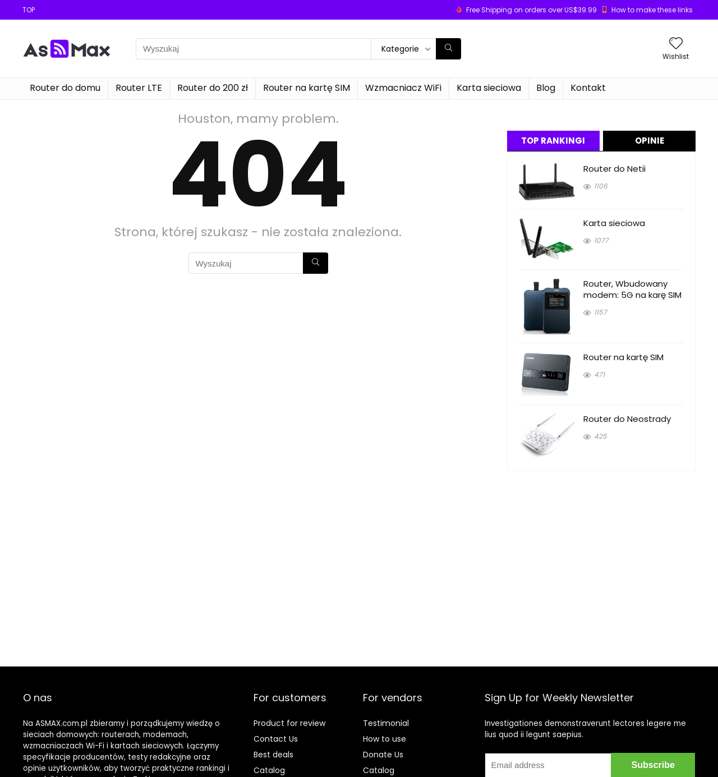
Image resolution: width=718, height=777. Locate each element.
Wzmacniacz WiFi (403, 87)
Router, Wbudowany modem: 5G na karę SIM (632, 289)
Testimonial (386, 723)
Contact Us (276, 738)
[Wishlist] (676, 44)
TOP (28, 10)
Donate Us (383, 754)
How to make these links (652, 10)
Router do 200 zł (212, 87)
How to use (384, 738)
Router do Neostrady (627, 419)
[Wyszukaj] (448, 48)
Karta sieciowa (489, 87)
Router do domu (65, 87)
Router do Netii (614, 168)
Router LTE (139, 87)
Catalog (269, 770)
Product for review (289, 723)
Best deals (273, 754)
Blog (545, 87)
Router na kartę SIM (306, 87)
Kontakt (588, 87)
